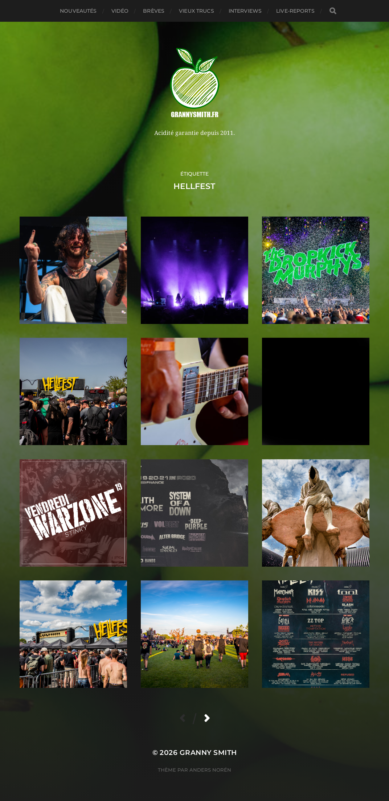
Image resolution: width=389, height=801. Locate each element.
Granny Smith (208, 752)
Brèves (153, 11)
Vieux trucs (196, 11)
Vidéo (120, 11)
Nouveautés (78, 11)
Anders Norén (210, 770)
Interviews (245, 11)
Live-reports (295, 11)
